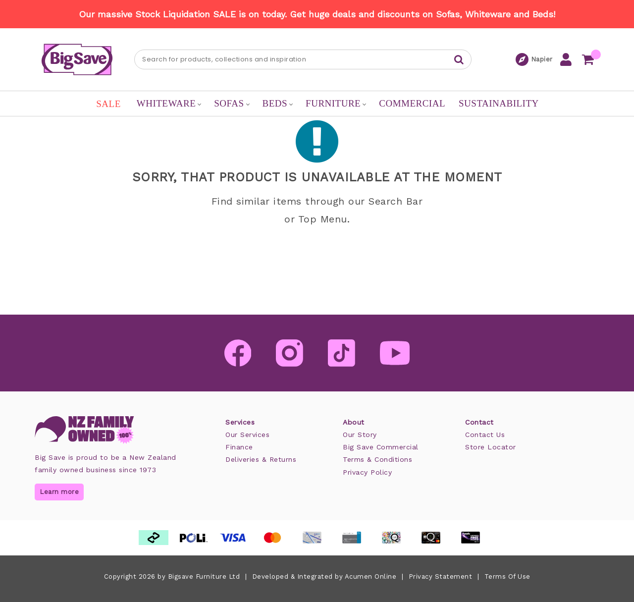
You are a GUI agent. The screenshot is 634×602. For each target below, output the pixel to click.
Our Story (360, 434)
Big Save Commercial (381, 447)
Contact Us (485, 434)
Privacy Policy (367, 472)
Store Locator (490, 447)
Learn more (59, 491)
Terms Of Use (507, 576)
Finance (239, 447)
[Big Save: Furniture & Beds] (77, 58)
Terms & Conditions (377, 459)
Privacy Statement (441, 576)
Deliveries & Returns (260, 459)
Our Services (247, 434)
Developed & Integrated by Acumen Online (324, 576)
